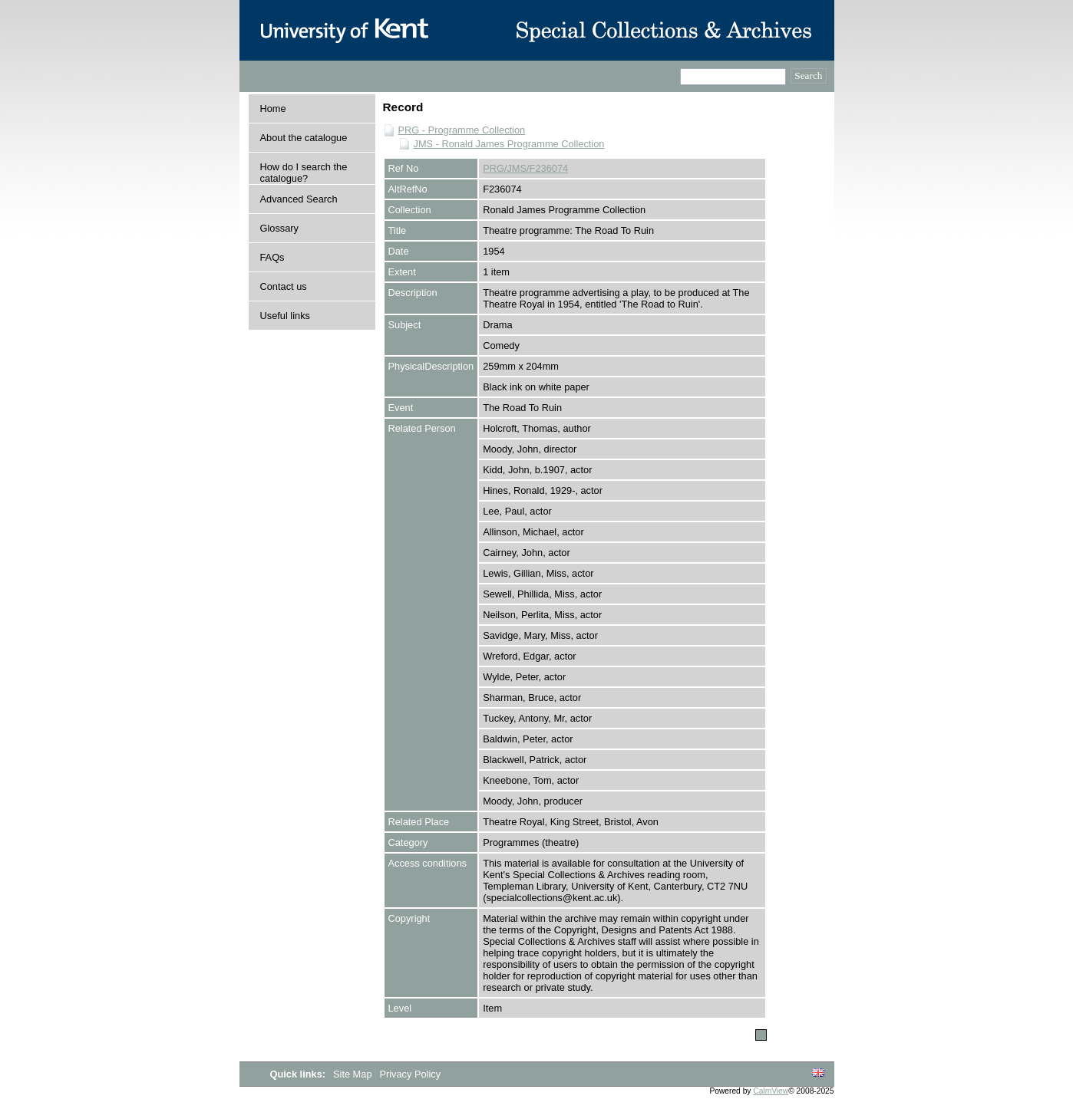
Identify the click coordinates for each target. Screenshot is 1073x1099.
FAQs (272, 257)
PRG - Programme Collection (462, 130)
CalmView (770, 1091)
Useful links (285, 315)
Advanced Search (299, 199)
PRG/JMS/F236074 (525, 168)
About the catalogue (304, 137)
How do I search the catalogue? (304, 172)
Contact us (283, 286)
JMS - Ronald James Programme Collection (509, 144)
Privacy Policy (410, 1074)
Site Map (354, 1074)
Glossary (279, 228)
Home (273, 108)
